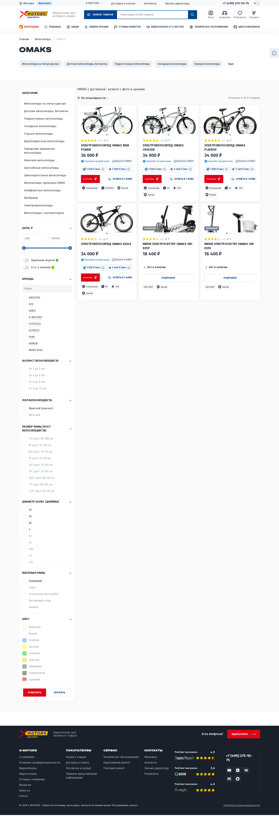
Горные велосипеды (233, 64)
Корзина (254, 15)
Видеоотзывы (28, 784)
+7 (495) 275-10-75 (235, 3)
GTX (31, 314)
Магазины (45, 3)
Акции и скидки (76, 768)
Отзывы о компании (32, 790)
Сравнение (225, 15)
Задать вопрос (239, 744)
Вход (211, 15)
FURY (32, 347)
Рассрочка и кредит (78, 779)
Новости (24, 801)
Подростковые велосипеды (148, 64)
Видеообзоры (28, 779)
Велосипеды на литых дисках (44, 64)
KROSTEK (34, 307)
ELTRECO (34, 340)
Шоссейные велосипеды (41, 177)
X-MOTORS (92, 3)
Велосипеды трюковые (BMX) (44, 192)
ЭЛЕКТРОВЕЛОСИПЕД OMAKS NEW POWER (106, 173)
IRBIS (32, 320)
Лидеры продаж (96, 27)
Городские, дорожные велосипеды (39, 160)
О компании (26, 768)
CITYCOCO (35, 334)
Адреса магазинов (246, 27)
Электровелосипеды (38, 215)
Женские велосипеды (39, 170)
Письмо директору (177, 3)
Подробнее (168, 323)
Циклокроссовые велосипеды (45, 185)
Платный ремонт (114, 779)
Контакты (150, 3)
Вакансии (25, 796)
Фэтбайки (31, 207)
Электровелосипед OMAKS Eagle (103, 289)
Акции (72, 27)
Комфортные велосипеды (42, 200)
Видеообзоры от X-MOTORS (165, 27)
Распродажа (29, 27)
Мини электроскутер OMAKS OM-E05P (166, 289)
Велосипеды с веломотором (44, 222)
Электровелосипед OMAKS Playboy (226, 173)
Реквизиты (151, 784)
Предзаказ (52, 27)
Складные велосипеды (193, 64)
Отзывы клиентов (127, 27)
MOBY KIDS (36, 360)
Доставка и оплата (123, 3)
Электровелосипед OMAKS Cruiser (164, 173)
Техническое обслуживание (208, 27)
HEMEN (33, 353)
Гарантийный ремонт (116, 773)
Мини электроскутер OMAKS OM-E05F (227, 289)
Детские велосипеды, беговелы (96, 64)
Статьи (23, 807)
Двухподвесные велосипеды (44, 151)
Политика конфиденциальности (39, 773)
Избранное (239, 15)
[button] (95, 187)
